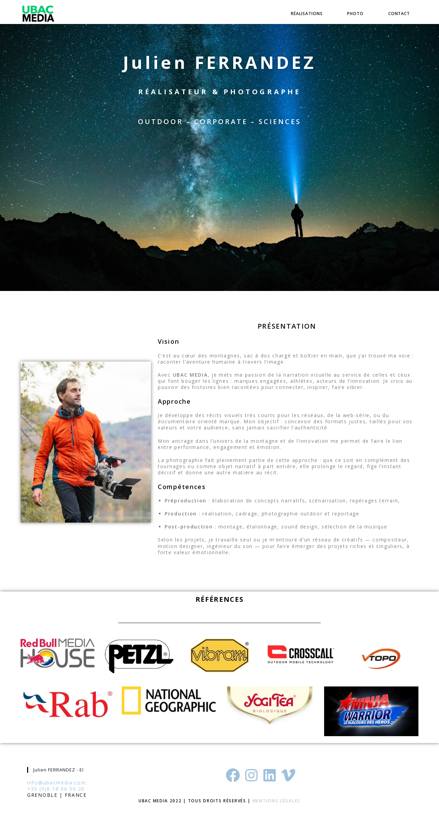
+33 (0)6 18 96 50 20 (56, 789)
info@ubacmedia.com (56, 782)
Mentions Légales (276, 801)
